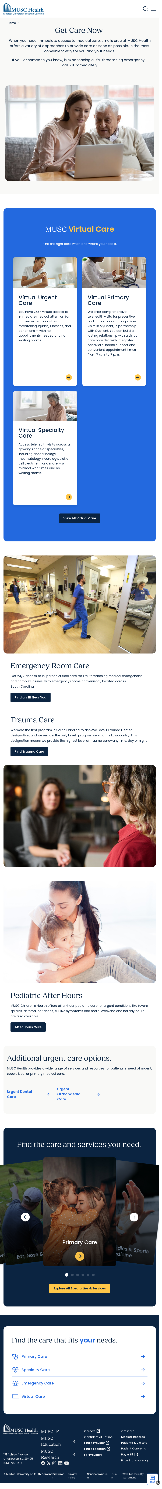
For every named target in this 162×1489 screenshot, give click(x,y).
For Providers (93, 1455)
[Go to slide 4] (83, 1275)
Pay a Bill (129, 1454)
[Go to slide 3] (77, 1275)
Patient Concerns (133, 1448)
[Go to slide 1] (66, 1275)
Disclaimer (58, 1475)
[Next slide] (134, 1217)
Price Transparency (135, 1460)
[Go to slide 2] (72, 1275)
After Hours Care (28, 1027)
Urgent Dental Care (28, 1094)
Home (12, 23)
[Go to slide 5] (88, 1275)
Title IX (114, 1475)
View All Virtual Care (79, 518)
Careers (92, 1431)
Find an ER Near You (30, 697)
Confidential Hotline (98, 1437)
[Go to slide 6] (93, 1275)
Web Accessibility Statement (133, 1475)
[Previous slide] (25, 1217)
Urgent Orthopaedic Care (78, 1094)
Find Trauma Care (29, 751)
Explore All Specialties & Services (80, 1288)
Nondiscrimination (97, 1475)
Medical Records (133, 1437)
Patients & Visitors (134, 1443)
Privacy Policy (72, 1475)
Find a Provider (97, 1443)
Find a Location (97, 1448)
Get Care (127, 1431)
